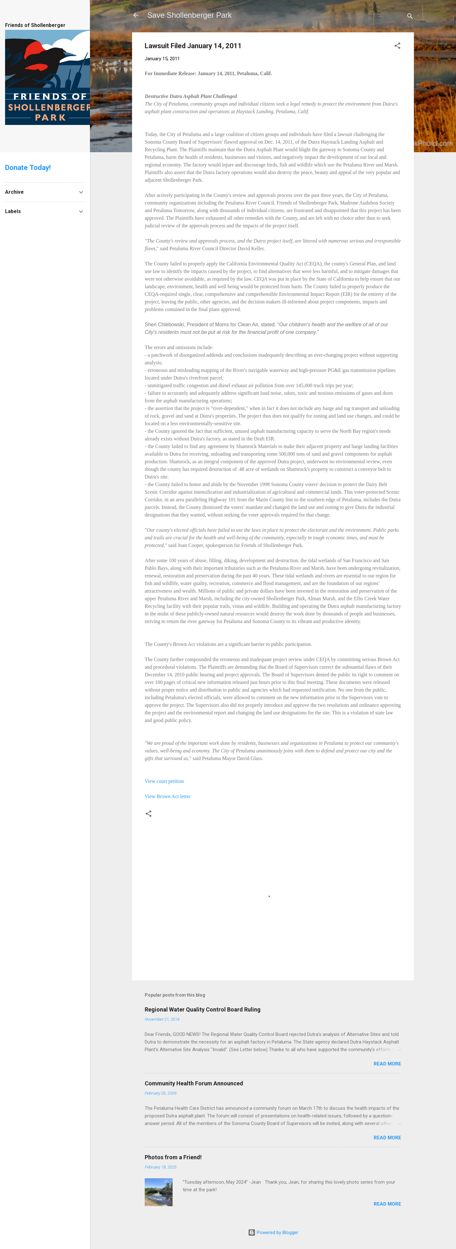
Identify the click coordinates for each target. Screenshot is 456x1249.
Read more (387, 1064)
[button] (397, 47)
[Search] (410, 17)
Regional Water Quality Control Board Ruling (203, 1009)
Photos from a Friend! (173, 1157)
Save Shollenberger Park (189, 15)
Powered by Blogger (273, 1232)
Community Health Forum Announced (194, 1083)
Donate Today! (28, 167)
